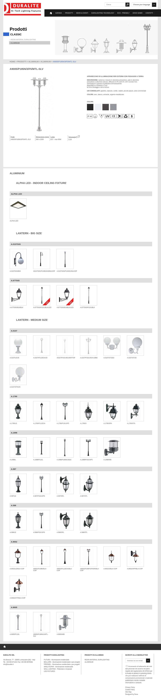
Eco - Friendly (123, 13)
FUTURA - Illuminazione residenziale (56, 660)
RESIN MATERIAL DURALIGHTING (97, 660)
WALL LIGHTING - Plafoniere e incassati (58, 669)
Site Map (128, 692)
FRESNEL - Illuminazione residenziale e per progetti (62, 664)
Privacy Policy (130, 687)
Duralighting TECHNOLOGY (102, 13)
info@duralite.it (8, 664)
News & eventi (82, 13)
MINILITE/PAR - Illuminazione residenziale (58, 667)
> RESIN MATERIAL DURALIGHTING (23, 40)
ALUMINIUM (33, 62)
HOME (12, 62)
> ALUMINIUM (15, 43)
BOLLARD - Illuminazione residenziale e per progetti (62, 662)
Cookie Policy (130, 690)
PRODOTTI (21, 62)
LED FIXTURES (49, 671)
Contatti (149, 13)
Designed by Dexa (131, 694)
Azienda (58, 13)
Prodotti (69, 13)
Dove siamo (137, 13)
